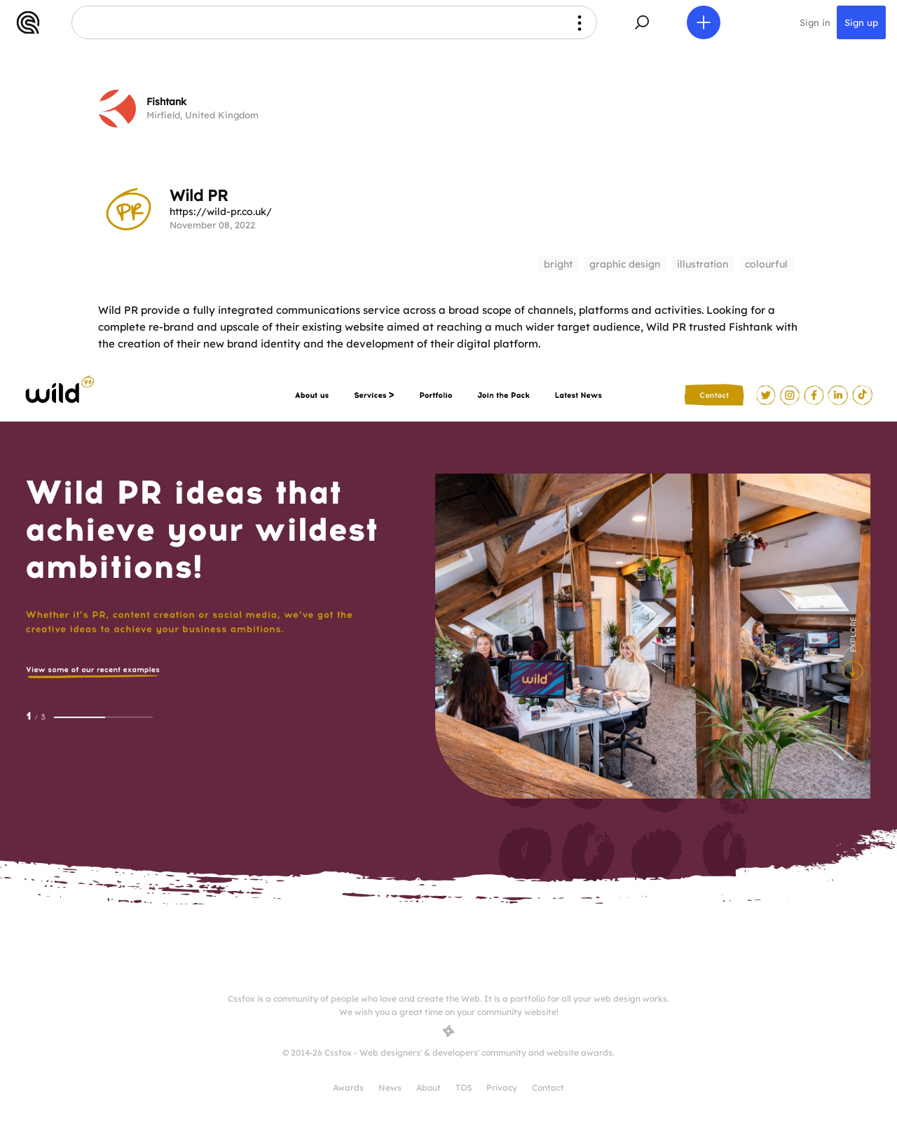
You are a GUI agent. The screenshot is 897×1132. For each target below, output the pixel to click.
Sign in (815, 22)
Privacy (501, 1087)
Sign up (861, 22)
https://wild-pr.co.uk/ (221, 211)
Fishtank (166, 101)
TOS (464, 1087)
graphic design (624, 264)
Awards (348, 1087)
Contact (548, 1087)
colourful (766, 264)
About (428, 1087)
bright (558, 264)
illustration (702, 264)
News (390, 1087)
